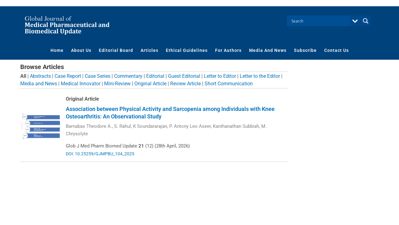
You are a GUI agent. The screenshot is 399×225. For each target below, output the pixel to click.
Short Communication (228, 84)
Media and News (38, 84)
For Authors (228, 50)
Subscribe (305, 50)
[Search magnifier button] (365, 21)
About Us (81, 50)
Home (57, 50)
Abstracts (40, 76)
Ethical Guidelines (187, 50)
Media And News (267, 50)
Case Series (97, 76)
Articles (149, 50)
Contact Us (336, 50)
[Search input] (319, 21)
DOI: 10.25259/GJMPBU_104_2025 (100, 153)
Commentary (128, 76)
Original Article (150, 84)
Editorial (155, 76)
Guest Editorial (184, 76)
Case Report (68, 76)
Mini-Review (117, 84)
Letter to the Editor (260, 76)
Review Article (185, 84)
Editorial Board (116, 50)
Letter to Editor (220, 76)
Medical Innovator (80, 84)
